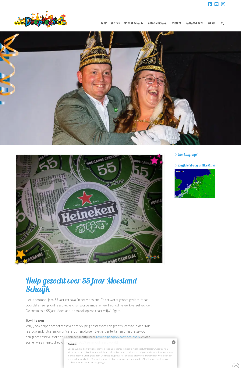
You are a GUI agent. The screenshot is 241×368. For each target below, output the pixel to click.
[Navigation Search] (222, 20)
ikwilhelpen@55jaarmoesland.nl (118, 337)
